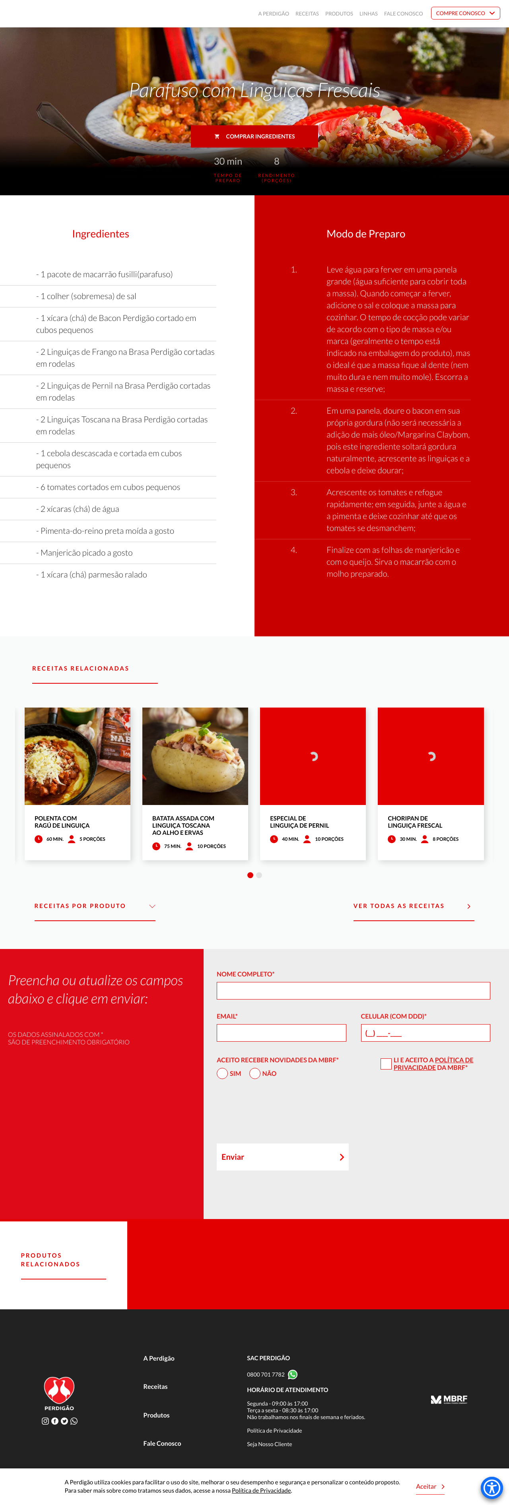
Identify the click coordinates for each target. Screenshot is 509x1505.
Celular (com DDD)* (394, 1016)
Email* (227, 1016)
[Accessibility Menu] (492, 1488)
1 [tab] (250, 875)
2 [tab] (259, 875)
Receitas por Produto (95, 906)
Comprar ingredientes (254, 136)
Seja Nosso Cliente (269, 1444)
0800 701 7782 (266, 1374)
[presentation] (277, 1114)
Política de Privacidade (434, 1063)
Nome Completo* (246, 974)
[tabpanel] (77, 784)
